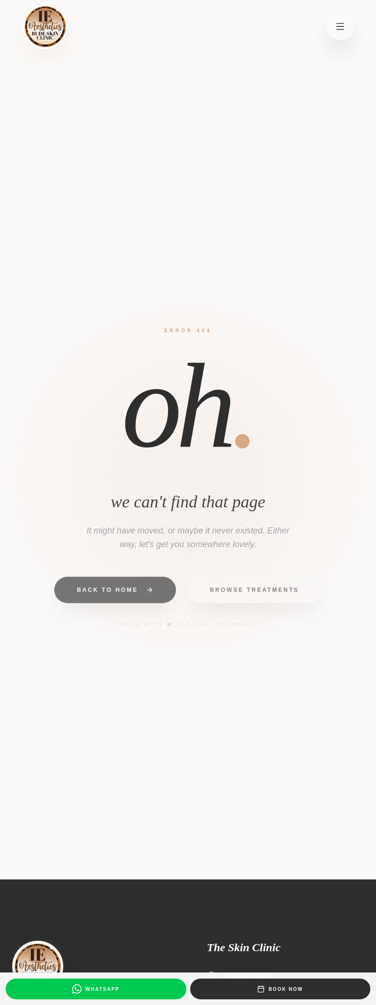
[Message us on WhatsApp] (96, 989)
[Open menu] (340, 26)
